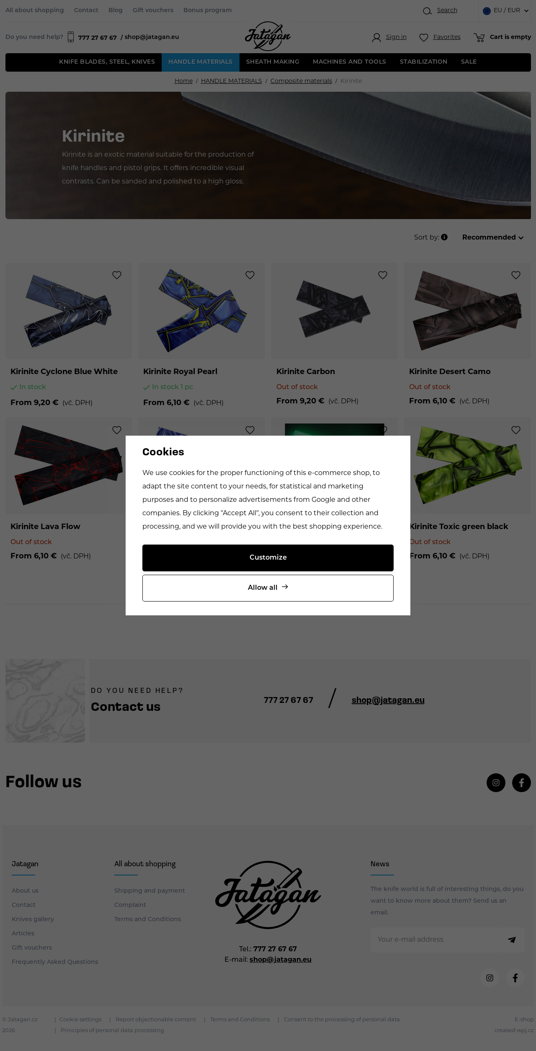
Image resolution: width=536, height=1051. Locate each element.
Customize (268, 558)
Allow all (263, 588)
